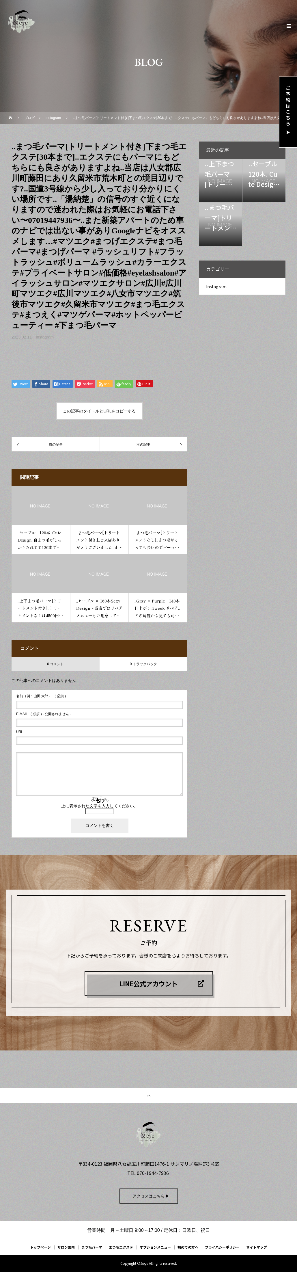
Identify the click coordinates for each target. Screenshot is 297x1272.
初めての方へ (188, 1247)
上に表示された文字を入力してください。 (99, 806)
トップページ (40, 1247)
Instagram (45, 337)
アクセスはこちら (148, 1196)
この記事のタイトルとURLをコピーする (99, 411)
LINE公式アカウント (148, 983)
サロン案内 (66, 1247)
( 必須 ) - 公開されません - (43, 714)
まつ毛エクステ (121, 1247)
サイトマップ (256, 1247)
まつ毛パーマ (91, 1247)
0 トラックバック (143, 664)
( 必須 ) (41, 696)
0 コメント (55, 664)
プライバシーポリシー (222, 1247)
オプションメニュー (155, 1247)
